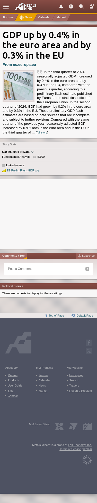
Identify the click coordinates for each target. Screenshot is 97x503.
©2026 (87, 449)
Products (13, 380)
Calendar (44, 380)
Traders (74, 385)
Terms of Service (70, 449)
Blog (10, 390)
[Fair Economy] (87, 458)
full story (42, 132)
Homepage (76, 375)
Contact (13, 395)
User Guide (15, 385)
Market (43, 390)
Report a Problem (80, 390)
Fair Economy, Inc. (80, 444)
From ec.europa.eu (19, 64)
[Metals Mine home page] (27, 6)
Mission (12, 375)
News (42, 385)
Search (73, 380)
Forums (43, 375)
